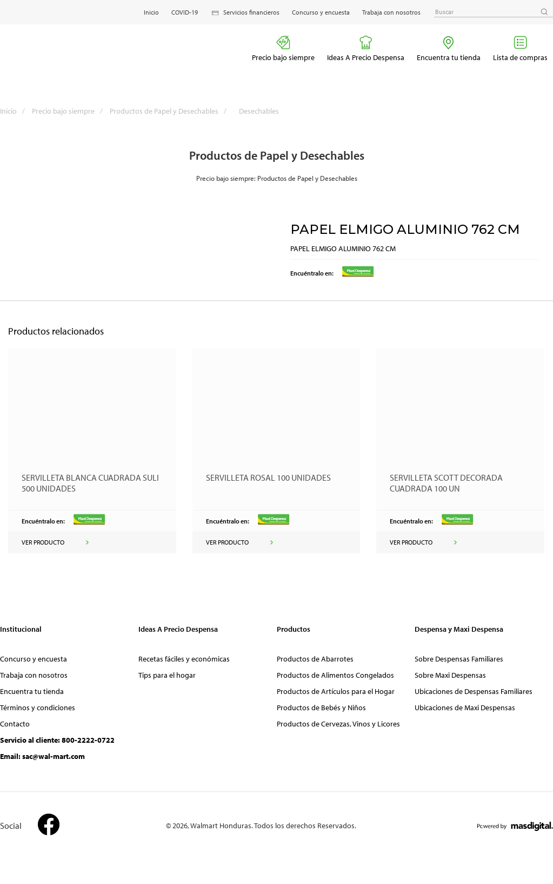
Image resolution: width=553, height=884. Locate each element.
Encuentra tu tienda (449, 48)
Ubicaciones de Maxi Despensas (465, 707)
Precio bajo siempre (283, 48)
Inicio (151, 12)
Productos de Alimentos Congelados (335, 675)
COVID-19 (184, 12)
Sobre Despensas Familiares (459, 659)
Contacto (15, 724)
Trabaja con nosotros (391, 12)
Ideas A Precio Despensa (365, 48)
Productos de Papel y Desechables (171, 111)
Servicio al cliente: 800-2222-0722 (57, 740)
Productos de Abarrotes (315, 659)
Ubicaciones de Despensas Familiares (473, 691)
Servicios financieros (244, 13)
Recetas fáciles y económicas (184, 659)
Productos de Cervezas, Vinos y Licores (338, 724)
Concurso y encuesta (321, 12)
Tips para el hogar (167, 675)
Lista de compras (520, 48)
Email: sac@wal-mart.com (42, 756)
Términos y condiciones (37, 707)
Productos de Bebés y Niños (321, 707)
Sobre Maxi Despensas (450, 675)
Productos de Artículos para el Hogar (336, 691)
